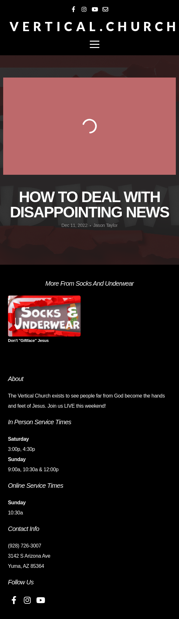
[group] (44, 322)
